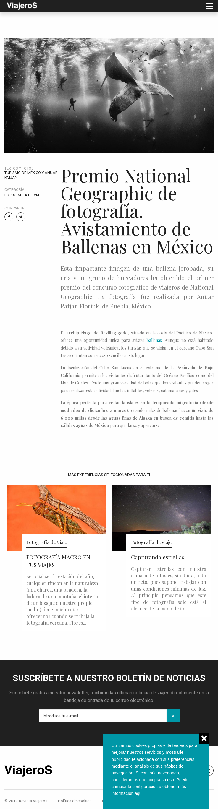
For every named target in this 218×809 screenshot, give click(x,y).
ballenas (154, 340)
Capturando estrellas (157, 557)
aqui (139, 793)
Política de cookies (74, 800)
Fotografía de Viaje (24, 195)
